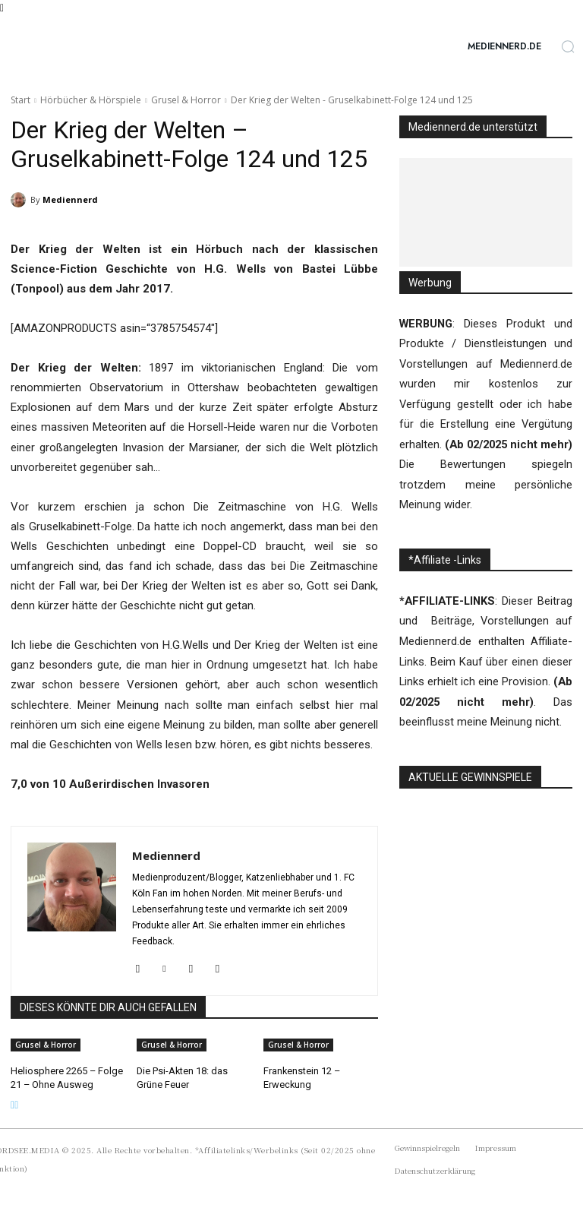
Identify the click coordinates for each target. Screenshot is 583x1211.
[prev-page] (12, 1103)
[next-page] (16, 1103)
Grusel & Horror (186, 99)
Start (20, 99)
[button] (568, 46)
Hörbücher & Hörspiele (90, 99)
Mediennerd (70, 199)
